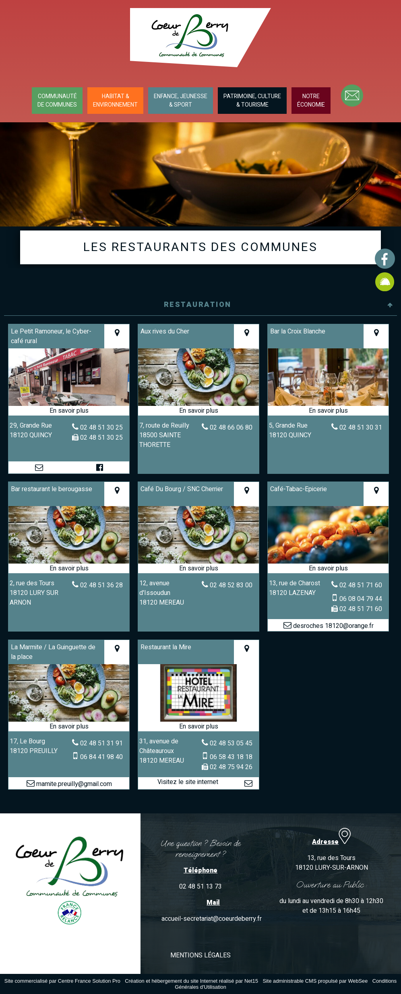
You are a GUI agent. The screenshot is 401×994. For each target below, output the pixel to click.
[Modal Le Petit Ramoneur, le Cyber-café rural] (69, 405)
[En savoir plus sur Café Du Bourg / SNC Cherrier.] (198, 568)
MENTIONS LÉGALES (200, 955)
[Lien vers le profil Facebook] (100, 467)
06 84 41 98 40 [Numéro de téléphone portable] (101, 757)
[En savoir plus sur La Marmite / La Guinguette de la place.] (69, 726)
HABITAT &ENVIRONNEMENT (115, 100)
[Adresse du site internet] (188, 783)
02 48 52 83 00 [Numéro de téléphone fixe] (231, 585)
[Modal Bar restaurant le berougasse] (69, 563)
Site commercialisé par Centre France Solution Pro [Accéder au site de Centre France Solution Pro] (62, 981)
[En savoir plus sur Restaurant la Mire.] (198, 726)
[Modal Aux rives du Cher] (198, 405)
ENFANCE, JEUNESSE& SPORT (180, 100)
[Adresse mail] (39, 467)
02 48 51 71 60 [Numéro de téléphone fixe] (360, 585)
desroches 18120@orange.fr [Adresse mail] (332, 626)
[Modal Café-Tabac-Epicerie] (328, 563)
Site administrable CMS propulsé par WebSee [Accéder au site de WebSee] (315, 981)
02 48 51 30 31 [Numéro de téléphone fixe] (360, 427)
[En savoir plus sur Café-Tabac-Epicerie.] (328, 568)
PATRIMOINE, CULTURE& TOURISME (252, 100)
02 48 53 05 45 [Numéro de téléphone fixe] (231, 743)
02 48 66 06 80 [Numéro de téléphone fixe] (231, 427)
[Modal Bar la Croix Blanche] (328, 405)
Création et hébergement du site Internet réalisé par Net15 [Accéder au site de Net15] (191, 981)
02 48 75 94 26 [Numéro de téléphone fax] (231, 767)
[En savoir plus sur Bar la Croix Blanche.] (328, 411)
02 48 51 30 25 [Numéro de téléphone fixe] (101, 427)
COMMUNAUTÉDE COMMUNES (57, 100)
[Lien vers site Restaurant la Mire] (198, 721)
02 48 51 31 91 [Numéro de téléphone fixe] (101, 743)
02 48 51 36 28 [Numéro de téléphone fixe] (101, 585)
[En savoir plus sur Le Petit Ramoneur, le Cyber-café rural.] (69, 411)
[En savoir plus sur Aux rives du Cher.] (198, 411)
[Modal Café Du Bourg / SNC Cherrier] (198, 563)
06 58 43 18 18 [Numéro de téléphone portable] (231, 757)
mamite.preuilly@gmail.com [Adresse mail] (73, 784)
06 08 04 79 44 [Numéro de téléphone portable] (360, 599)
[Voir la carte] (116, 336)
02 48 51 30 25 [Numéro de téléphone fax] (101, 437)
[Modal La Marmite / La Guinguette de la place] (69, 721)
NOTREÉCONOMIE (311, 100)
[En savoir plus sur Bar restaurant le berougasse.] (69, 568)
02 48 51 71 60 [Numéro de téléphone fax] (360, 609)
